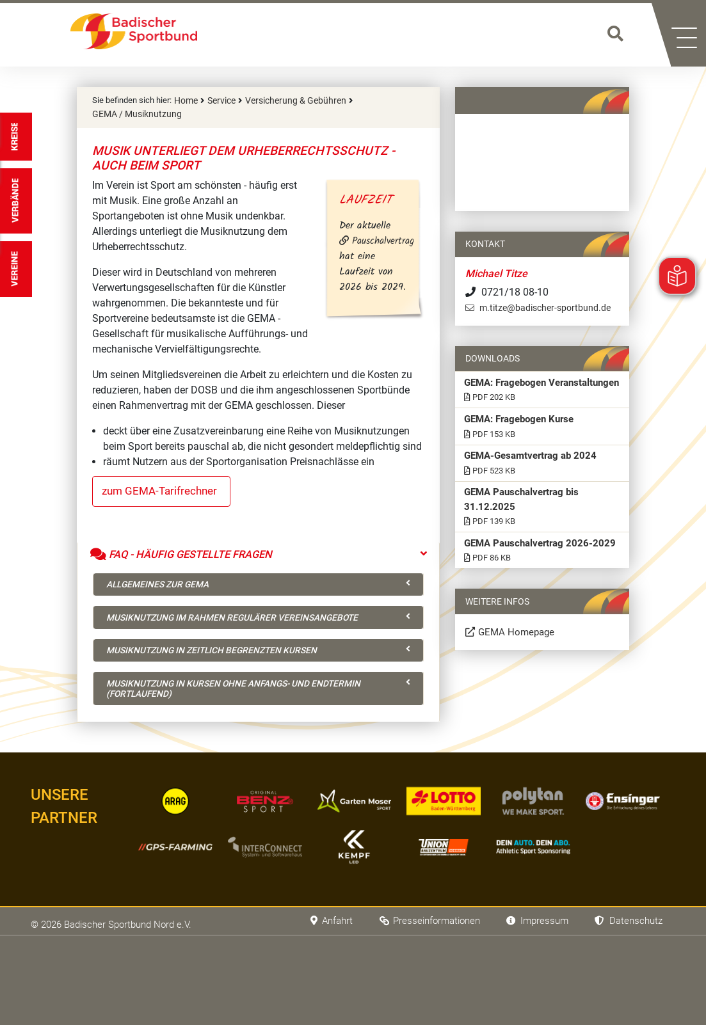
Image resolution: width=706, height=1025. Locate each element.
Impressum (531, 945)
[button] (688, 35)
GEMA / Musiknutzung (132, 112)
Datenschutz (626, 945)
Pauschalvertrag (387, 240)
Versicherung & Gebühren (289, 100)
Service (219, 100)
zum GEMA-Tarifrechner (163, 490)
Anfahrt (315, 945)
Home (185, 100)
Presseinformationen (418, 945)
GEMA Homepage (519, 694)
